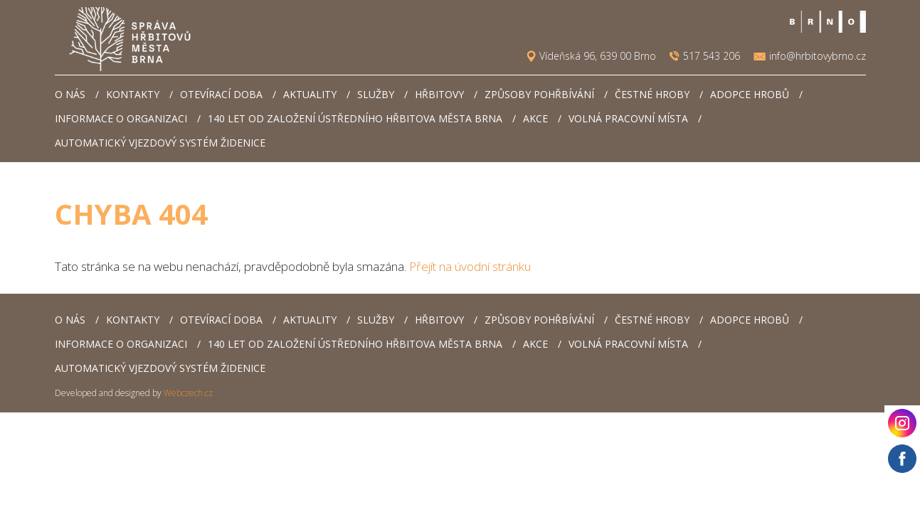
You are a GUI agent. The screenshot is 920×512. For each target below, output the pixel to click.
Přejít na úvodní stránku (470, 266)
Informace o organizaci (121, 118)
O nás (70, 94)
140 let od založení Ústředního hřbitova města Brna (355, 118)
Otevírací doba (221, 94)
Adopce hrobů (749, 94)
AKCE (535, 118)
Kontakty (132, 94)
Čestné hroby (652, 94)
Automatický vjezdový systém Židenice (160, 142)
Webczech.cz (188, 393)
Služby (375, 94)
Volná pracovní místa (628, 118)
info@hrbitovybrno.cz (817, 56)
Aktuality (310, 94)
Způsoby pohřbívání (539, 94)
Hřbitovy (439, 94)
